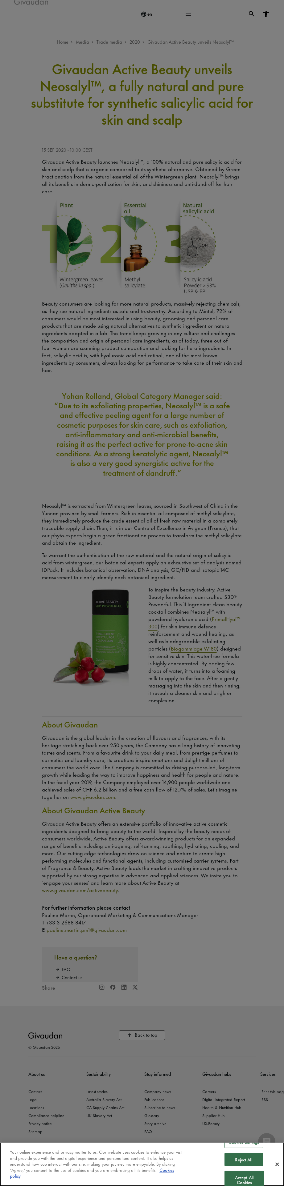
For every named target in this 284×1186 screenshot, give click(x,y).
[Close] (277, 1164)
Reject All (243, 1159)
